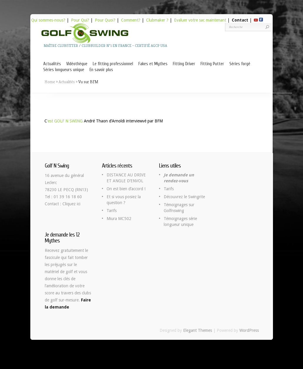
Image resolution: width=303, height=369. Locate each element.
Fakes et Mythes (153, 63)
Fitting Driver (184, 63)
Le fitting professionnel (113, 63)
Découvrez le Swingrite (184, 196)
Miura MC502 (119, 218)
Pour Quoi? (105, 20)
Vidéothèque (76, 63)
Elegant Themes (197, 330)
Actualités (52, 63)
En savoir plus (101, 69)
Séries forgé (239, 63)
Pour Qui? (80, 20)
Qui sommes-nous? (48, 20)
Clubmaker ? (157, 20)
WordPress (249, 330)
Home (49, 81)
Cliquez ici (71, 203)
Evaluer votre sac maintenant (200, 20)
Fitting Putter (212, 63)
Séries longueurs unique (63, 69)
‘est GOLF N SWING (65, 121)
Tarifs (112, 210)
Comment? (130, 20)
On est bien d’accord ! (126, 188)
